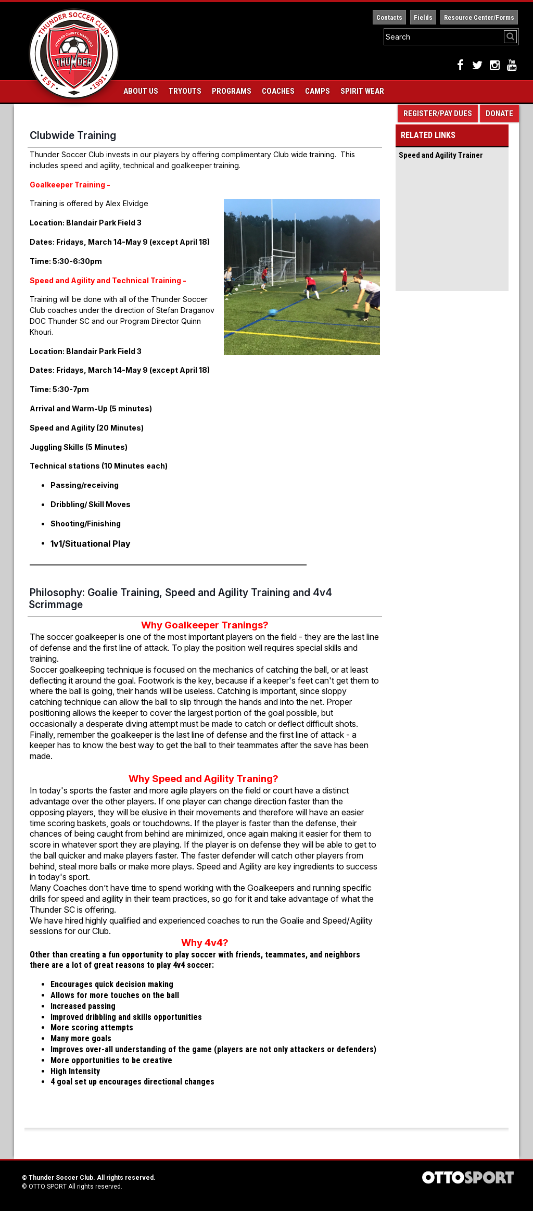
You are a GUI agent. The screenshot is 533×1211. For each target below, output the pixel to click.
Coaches (278, 91)
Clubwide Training (73, 135)
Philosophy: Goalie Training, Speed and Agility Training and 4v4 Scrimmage (180, 598)
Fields (423, 17)
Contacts (389, 17)
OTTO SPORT (48, 1186)
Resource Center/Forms (479, 17)
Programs (231, 91)
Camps (317, 91)
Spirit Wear (362, 91)
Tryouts (185, 91)
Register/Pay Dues (437, 113)
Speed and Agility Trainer (441, 155)
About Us (140, 91)
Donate (499, 113)
